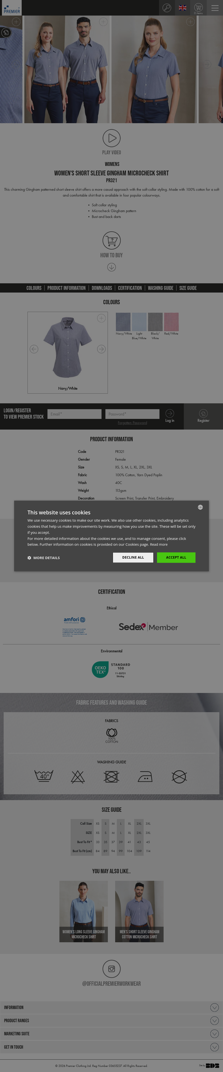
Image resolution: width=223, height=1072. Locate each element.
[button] (44, 557)
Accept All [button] (176, 557)
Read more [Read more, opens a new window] (159, 544)
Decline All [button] (132, 557)
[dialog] (111, 536)
